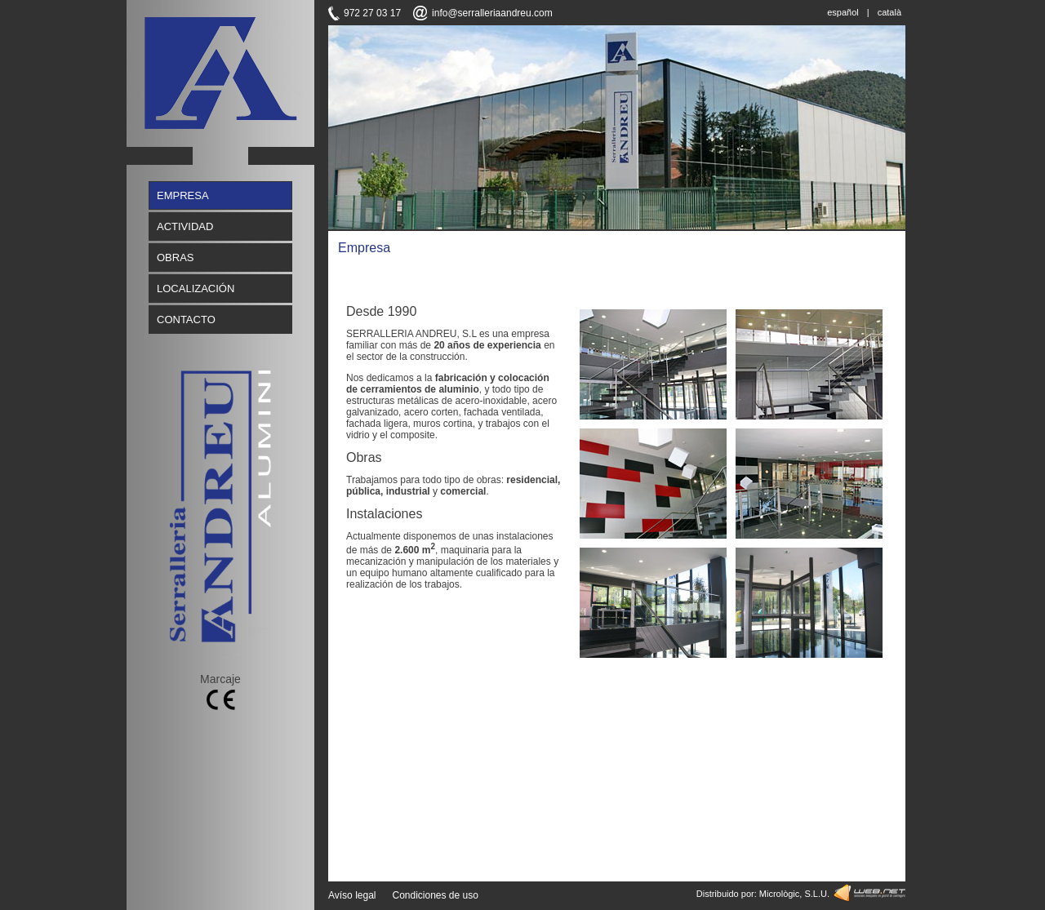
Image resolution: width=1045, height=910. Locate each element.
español (843, 12)
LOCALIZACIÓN (195, 288)
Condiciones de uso (435, 895)
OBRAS (175, 257)
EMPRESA (183, 195)
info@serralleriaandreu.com (492, 13)
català (889, 12)
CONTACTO (186, 319)
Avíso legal (352, 895)
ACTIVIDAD (185, 226)
